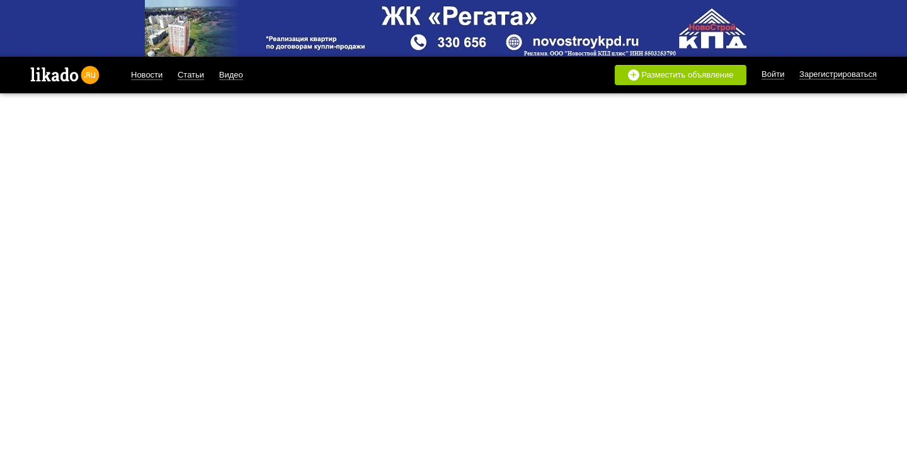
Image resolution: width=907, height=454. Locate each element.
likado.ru (65, 75)
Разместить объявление (681, 75)
